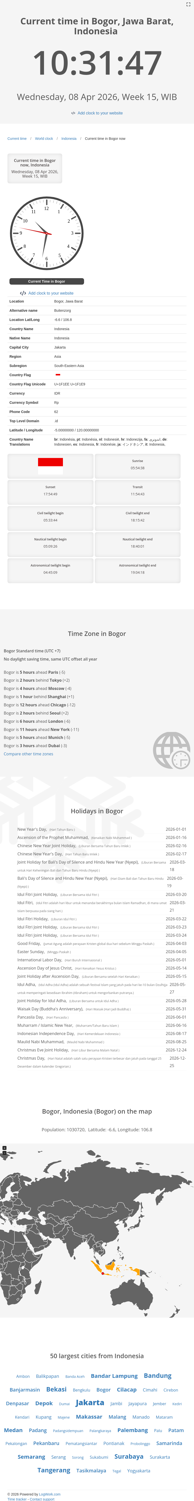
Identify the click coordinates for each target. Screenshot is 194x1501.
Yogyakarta (138, 1471)
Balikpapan (47, 1376)
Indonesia (69, 139)
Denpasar (17, 1403)
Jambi (116, 1403)
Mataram (164, 1417)
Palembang (132, 1430)
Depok (44, 1403)
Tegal (116, 1471)
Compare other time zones (28, 754)
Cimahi (150, 1390)
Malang (117, 1416)
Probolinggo (140, 1443)
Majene (64, 1417)
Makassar (89, 1416)
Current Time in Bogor (46, 281)
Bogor (104, 1389)
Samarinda (169, 1443)
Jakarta (90, 1402)
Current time (17, 139)
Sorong (78, 1457)
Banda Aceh (75, 1376)
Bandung (157, 1375)
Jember (159, 1403)
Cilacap (127, 1389)
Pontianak (113, 1443)
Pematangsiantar (81, 1443)
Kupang (43, 1417)
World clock (44, 139)
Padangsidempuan (68, 1430)
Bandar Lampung (114, 1375)
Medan (13, 1430)
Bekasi (56, 1389)
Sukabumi (99, 1457)
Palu (158, 1430)
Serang (58, 1457)
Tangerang (53, 1470)
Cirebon (171, 1390)
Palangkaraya (100, 1430)
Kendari (22, 1417)
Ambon (23, 1376)
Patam (176, 1430)
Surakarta (160, 1457)
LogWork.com (49, 1494)
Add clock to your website (100, 113)
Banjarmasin (25, 1389)
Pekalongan (16, 1443)
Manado (140, 1417)
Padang (38, 1430)
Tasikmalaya (91, 1470)
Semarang (31, 1456)
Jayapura (138, 1403)
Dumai (64, 1403)
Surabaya (129, 1456)
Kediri (177, 1403)
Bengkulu (81, 1390)
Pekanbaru (46, 1443)
